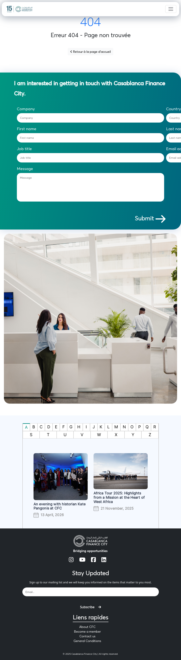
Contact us (87, 636)
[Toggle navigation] (170, 9)
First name (26, 128)
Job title (24, 148)
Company (26, 109)
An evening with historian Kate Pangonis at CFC (59, 506)
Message (25, 168)
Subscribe (90, 607)
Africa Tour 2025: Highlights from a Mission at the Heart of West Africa (119, 497)
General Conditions (87, 641)
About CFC (87, 627)
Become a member (87, 631)
